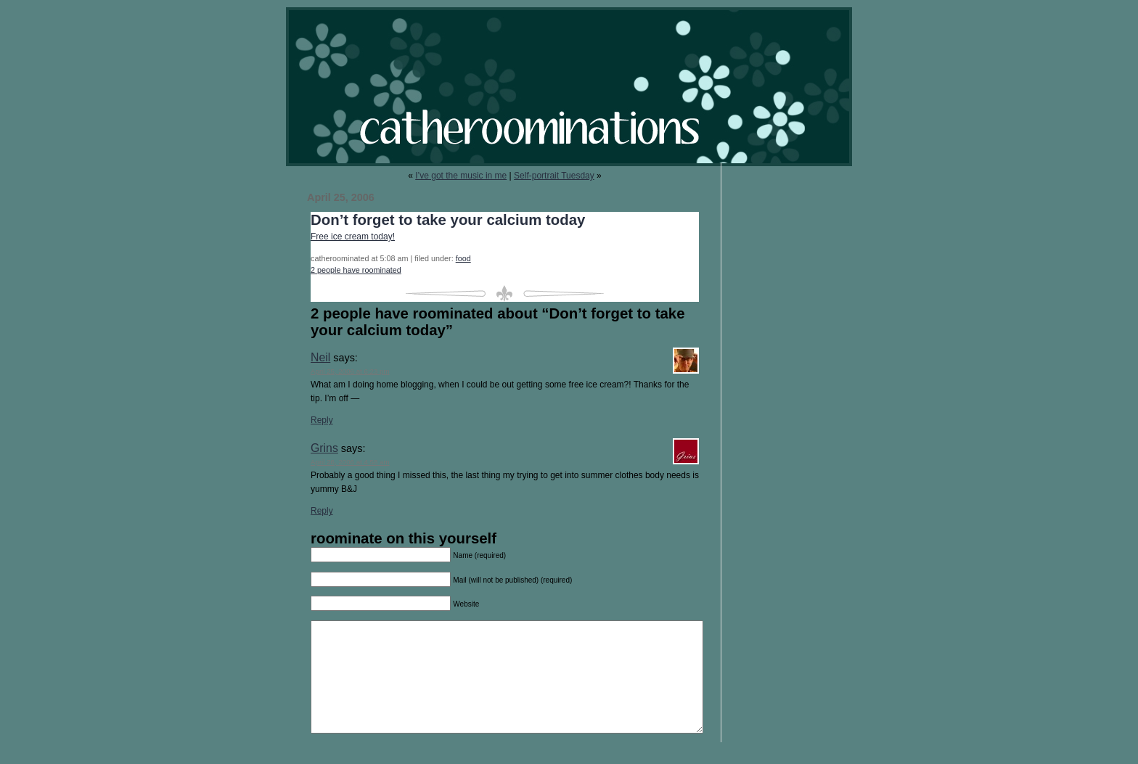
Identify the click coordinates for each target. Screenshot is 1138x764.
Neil (320, 357)
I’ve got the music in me (461, 176)
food (463, 258)
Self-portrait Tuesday (554, 176)
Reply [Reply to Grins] (322, 511)
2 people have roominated (356, 270)
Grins (324, 448)
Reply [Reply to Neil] (322, 420)
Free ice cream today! (353, 236)
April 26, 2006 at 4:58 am (350, 462)
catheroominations (569, 86)
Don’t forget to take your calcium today (448, 220)
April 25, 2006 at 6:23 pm (350, 371)
